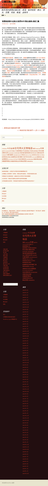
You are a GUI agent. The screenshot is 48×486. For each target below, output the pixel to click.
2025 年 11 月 (26, 304)
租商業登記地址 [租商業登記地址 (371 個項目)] (35, 155)
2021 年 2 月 (25, 439)
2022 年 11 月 (26, 389)
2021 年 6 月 (25, 430)
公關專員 (5, 257)
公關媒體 (4, 191)
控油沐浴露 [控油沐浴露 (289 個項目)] (8, 151)
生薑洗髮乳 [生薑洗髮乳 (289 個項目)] (4, 155)
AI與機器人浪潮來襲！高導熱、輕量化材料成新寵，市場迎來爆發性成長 (19, 173)
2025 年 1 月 (25, 328)
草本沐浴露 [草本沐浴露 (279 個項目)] (34, 157)
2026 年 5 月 (25, 292)
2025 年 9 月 (25, 309)
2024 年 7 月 (25, 343)
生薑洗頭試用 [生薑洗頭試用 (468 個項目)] (40, 153)
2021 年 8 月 (25, 425)
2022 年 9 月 (25, 394)
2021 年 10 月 (26, 420)
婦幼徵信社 (24, 210)
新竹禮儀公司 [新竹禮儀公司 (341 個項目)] (13, 151)
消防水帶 (31, 214)
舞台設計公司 (6, 264)
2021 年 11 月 (26, 418)
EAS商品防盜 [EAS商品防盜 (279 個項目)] (4, 148)
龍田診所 (18, 210)
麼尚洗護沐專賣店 (14, 212)
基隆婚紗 (22, 214)
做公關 (4, 252)
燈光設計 (4, 193)
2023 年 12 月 (26, 360)
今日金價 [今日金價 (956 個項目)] (10, 148)
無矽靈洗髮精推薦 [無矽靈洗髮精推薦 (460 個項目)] (25, 153)
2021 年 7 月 (25, 427)
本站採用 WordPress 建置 (8, 483)
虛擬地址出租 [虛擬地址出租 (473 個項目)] (40, 157)
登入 (4, 314)
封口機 (28, 65)
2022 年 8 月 (25, 396)
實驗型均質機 (10, 71)
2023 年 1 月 (25, 384)
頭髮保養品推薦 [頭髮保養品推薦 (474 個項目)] (37, 159)
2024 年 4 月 (25, 350)
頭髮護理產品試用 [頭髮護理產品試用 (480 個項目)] (16, 161)
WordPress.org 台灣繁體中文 (10, 319)
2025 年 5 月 (25, 319)
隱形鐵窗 (11, 214)
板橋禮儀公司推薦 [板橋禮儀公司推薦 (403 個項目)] (28, 151)
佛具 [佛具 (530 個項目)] (34, 148)
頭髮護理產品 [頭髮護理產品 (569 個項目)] (6, 161)
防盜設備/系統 (34, 74)
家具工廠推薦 (5, 214)
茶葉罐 (18, 67)
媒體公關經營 (6, 273)
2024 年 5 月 (25, 348)
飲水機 (7, 72)
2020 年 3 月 (25, 466)
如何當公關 (6, 251)
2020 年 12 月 (26, 444)
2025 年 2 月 (25, 326)
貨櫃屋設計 (18, 63)
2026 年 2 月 (25, 297)
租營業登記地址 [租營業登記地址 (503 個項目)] (6, 157)
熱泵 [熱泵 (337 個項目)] (35, 152)
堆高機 (16, 59)
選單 (3, 15)
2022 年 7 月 (25, 398)
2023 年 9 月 (25, 365)
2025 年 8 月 (25, 312)
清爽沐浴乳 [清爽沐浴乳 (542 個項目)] (5, 153)
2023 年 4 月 (25, 377)
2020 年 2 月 (25, 468)
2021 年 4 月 (25, 435)
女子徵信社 (6, 212)
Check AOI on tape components (14, 65)
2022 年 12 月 (26, 386)
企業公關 (5, 254)
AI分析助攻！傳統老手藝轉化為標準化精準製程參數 (14, 178)
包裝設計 (28, 71)
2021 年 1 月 (25, 442)
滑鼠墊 (35, 67)
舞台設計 (4, 198)
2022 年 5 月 (25, 403)
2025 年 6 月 (25, 316)
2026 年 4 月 (25, 295)
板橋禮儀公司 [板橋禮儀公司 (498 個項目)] (20, 151)
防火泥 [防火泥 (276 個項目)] (9, 159)
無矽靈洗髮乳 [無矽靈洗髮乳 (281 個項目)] (11, 152)
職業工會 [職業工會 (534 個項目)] (22, 157)
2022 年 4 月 (25, 406)
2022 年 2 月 (25, 410)
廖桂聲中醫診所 (31, 210)
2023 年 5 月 (25, 374)
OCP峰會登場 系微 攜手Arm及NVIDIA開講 (31, 130)
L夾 (15, 61)
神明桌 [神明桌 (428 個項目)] (23, 155)
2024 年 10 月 (26, 336)
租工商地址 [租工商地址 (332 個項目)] (42, 155)
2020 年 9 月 (25, 451)
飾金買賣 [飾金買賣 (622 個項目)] (24, 161)
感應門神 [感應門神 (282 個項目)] (3, 151)
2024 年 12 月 (26, 331)
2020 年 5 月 (25, 461)
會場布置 (5, 262)
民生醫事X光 (5, 210)
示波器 (39, 72)
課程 (3, 201)
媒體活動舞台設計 (7, 275)
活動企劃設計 (6, 270)
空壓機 (44, 72)
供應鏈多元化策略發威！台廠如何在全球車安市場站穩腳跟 (16, 176)
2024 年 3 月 (25, 353)
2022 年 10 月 (26, 391)
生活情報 (13, 23)
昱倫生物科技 (12, 210)
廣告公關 (5, 255)
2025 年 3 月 (25, 324)
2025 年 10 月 (26, 307)
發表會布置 (6, 268)
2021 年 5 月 (25, 432)
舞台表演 (5, 272)
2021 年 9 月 (25, 423)
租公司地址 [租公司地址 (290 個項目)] (29, 155)
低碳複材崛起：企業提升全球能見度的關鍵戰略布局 (14, 171)
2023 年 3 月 (25, 379)
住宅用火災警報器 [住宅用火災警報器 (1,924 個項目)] (23, 148)
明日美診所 (38, 210)
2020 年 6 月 (25, 459)
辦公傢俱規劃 (16, 214)
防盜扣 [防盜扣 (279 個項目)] (12, 159)
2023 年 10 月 (26, 362)
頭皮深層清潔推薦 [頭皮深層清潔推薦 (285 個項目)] (29, 159)
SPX (40, 74)
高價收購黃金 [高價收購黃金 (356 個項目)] (30, 161)
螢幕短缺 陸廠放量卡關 (11, 128)
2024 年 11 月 (26, 333)
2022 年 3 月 (25, 408)
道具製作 (26, 214)
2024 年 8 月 (25, 341)
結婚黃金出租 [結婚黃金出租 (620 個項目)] (15, 157)
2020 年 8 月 (25, 454)
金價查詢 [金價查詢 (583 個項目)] (5, 159)
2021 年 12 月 (26, 415)
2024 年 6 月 (25, 345)
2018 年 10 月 (26, 473)
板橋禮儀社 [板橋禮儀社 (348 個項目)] (35, 151)
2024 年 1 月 (25, 357)
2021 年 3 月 (25, 437)
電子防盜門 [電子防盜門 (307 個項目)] (15, 159)
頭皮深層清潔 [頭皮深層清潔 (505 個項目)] (22, 159)
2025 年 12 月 (26, 302)
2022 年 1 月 (25, 413)
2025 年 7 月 (25, 314)
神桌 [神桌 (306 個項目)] (26, 155)
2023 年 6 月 (25, 372)
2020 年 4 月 (25, 464)
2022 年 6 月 (25, 401)
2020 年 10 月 (26, 449)
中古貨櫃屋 (5, 69)
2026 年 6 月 (25, 290)
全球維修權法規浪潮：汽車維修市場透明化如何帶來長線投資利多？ (18, 181)
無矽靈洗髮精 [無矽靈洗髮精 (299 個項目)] (17, 152)
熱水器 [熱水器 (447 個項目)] (32, 153)
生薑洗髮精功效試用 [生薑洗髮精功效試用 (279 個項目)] (17, 155)
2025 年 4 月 (25, 321)
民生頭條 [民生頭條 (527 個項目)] (41, 151)
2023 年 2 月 (25, 382)
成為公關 (5, 259)
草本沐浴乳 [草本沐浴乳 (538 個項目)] (28, 157)
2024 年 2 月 (25, 355)
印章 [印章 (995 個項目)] (42, 148)
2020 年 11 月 (26, 447)
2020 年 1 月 (25, 471)
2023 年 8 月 (25, 367)
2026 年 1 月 (25, 300)
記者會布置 (6, 267)
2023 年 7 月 (25, 369)
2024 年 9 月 (25, 338)
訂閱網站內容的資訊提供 (9, 317)
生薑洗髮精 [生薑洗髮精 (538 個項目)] (9, 155)
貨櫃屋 (25, 58)
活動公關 (5, 249)
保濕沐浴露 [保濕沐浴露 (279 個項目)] (38, 148)
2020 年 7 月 (25, 456)
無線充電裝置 (9, 58)
